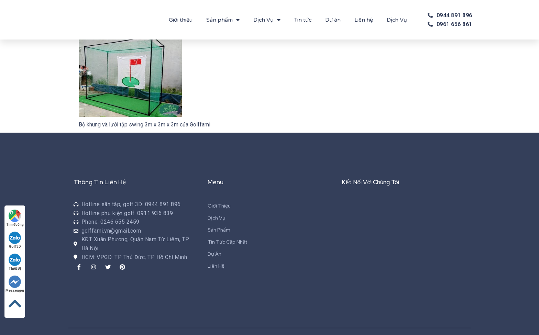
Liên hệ (363, 19)
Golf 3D (15, 239)
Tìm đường (15, 217)
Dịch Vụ (266, 20)
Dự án (333, 19)
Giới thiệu (180, 19)
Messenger (15, 283)
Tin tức (302, 19)
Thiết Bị (15, 261)
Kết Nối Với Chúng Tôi (373, 182)
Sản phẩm (223, 20)
